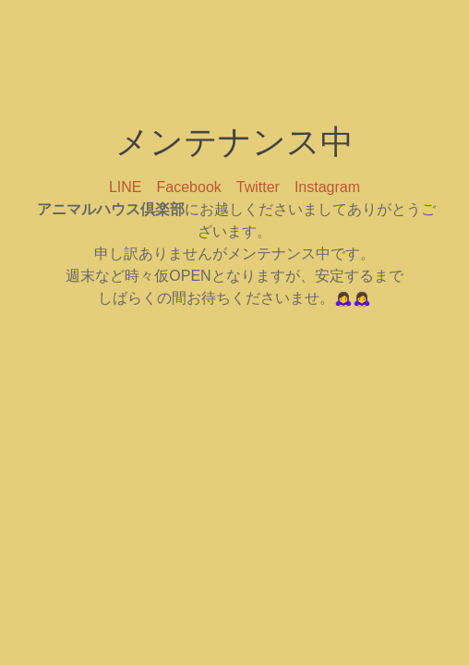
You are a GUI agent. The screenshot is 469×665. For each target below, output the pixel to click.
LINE (125, 187)
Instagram (327, 187)
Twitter (258, 187)
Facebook (189, 187)
